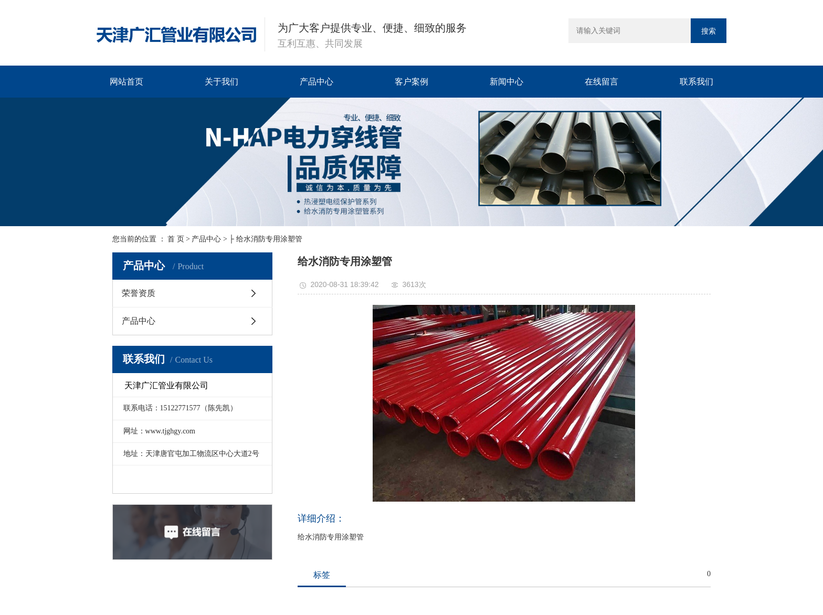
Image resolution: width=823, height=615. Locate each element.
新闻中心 (506, 81)
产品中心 (316, 81)
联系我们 (696, 81)
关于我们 (221, 81)
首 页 (175, 239)
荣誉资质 (138, 293)
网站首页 (126, 81)
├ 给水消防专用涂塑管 (265, 239)
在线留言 (601, 81)
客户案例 (411, 81)
